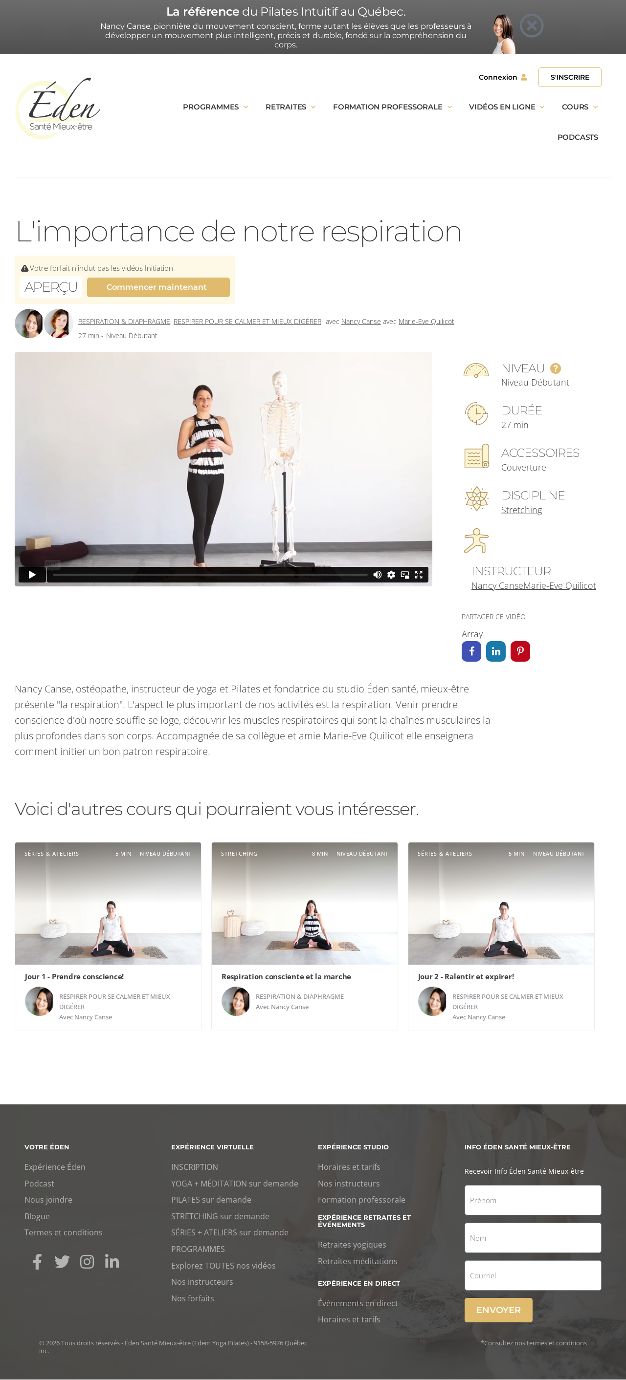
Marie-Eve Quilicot (426, 321)
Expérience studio (353, 1147)
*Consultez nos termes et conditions (534, 1343)
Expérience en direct (359, 1284)
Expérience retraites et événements (364, 1221)
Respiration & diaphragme (124, 321)
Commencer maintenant (157, 287)
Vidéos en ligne (506, 107)
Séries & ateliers (51, 854)
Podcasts (578, 137)
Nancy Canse (361, 321)
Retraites (290, 107)
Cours (580, 107)
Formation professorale (392, 107)
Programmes (215, 107)
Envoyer (498, 1310)
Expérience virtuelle (212, 1147)
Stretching (521, 510)
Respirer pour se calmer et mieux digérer (247, 321)
